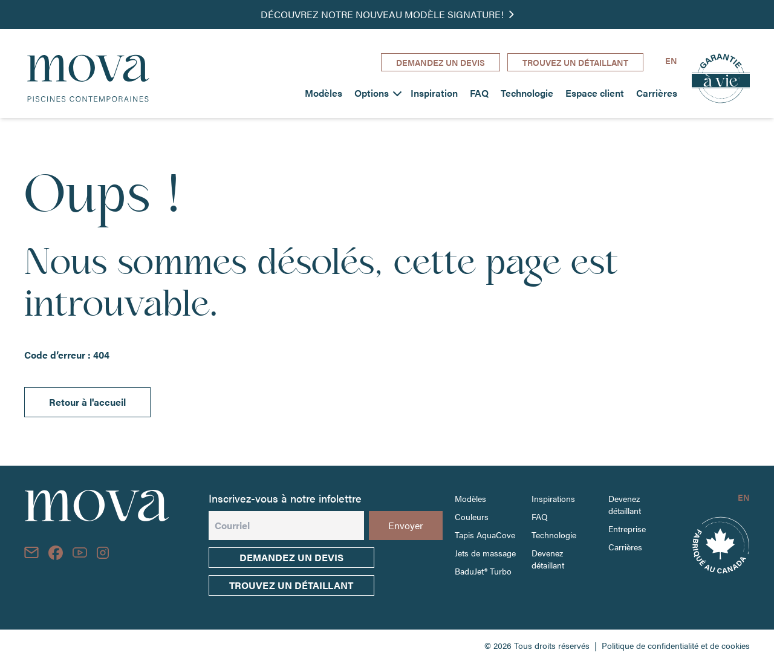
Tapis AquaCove (485, 535)
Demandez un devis (291, 557)
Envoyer (405, 525)
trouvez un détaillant (291, 585)
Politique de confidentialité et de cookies (676, 645)
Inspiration (434, 93)
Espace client (594, 93)
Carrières (656, 93)
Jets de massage (485, 553)
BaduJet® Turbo (483, 571)
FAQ (479, 93)
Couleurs (472, 516)
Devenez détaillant (548, 559)
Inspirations (553, 498)
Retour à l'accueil (87, 402)
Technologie (527, 93)
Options (371, 93)
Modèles (323, 93)
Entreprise (627, 529)
